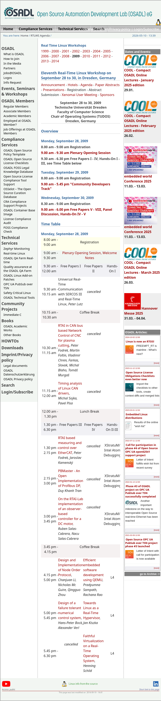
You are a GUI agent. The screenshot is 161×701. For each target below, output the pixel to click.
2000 (55, 51)
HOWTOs (10, 341)
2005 (107, 51)
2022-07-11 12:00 (132, 441)
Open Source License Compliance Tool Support (18, 180)
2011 (96, 56)
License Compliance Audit (17, 221)
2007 (55, 56)
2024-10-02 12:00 (132, 337)
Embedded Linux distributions (136, 416)
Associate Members (17, 111)
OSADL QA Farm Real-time (19, 260)
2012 (107, 56)
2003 (86, 51)
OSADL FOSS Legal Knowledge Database (18, 170)
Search (8, 385)
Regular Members (16, 106)
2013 (45, 61)
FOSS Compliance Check (16, 229)
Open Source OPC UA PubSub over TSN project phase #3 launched (141, 543)
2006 (45, 56)
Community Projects (13, 306)
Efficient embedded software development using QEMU (93, 570)
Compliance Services (13, 142)
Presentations (53, 90)
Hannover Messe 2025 (141, 311)
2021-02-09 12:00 (132, 535)
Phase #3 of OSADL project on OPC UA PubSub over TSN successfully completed (140, 491)
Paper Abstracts (107, 85)
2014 (55, 61)
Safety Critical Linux (17, 293)
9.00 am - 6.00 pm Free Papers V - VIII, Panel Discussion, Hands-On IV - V (76, 211)
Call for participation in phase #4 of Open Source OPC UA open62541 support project (141, 450)
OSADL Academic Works (15, 328)
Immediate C (12, 315)
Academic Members (17, 116)
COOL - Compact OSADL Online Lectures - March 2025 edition (142, 268)
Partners (9, 68)
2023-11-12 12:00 (132, 368)
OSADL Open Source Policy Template (18, 152)
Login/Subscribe (146, 29)
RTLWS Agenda (40, 35)
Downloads (12, 347)
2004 (96, 51)
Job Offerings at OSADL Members (20, 131)
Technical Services (10, 240)
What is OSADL (14, 54)
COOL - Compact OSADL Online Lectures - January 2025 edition (140, 75)
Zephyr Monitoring (17, 249)
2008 (65, 56)
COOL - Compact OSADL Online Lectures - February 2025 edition (140, 121)
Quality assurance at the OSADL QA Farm (18, 269)
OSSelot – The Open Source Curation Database (17, 193)
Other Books (12, 335)
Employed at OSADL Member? (17, 123)
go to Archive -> (150, 573)
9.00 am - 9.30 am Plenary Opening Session (76, 152)
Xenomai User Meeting (79, 94)
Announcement (53, 85)
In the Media (12, 63)
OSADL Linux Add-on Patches (18, 277)
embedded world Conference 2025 (140, 177)
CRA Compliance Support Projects (15, 203)
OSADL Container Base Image (19, 212)
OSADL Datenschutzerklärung (19, 372)
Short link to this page (149, 689)
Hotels (73, 85)
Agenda (86, 85)
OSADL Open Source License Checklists (18, 161)
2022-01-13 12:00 (132, 482)
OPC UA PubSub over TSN (18, 286)
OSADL (8, 48)
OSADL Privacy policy (18, 379)
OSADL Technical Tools (19, 298)
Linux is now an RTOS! (140, 341)
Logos (8, 78)
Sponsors (107, 94)
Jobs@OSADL (13, 73)
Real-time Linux (14, 253)
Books (7, 320)
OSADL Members (17, 101)
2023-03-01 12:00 (132, 410)
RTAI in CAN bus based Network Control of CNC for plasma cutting (70, 335)
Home (88, 29)
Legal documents (15, 366)
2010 (86, 56)
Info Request (12, 82)
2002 (76, 51)
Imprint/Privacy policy (113, 29)
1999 (45, 51)
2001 (65, 51)
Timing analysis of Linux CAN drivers (70, 388)
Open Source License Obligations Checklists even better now (140, 376)
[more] (156, 363)
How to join (11, 59)
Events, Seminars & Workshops (18, 91)
